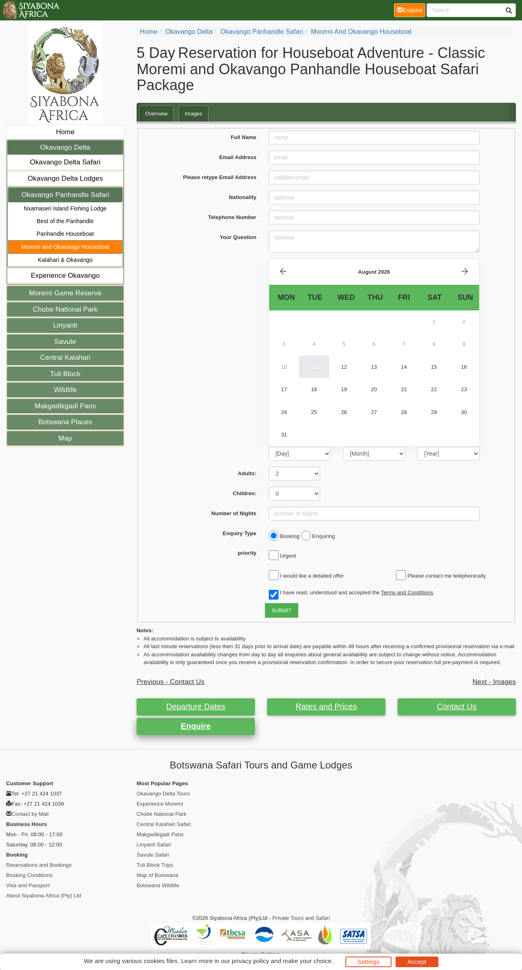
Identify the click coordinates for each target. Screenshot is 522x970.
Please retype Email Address (220, 177)
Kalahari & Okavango (65, 260)
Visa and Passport (28, 885)
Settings (368, 961)
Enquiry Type (240, 533)
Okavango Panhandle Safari (65, 195)
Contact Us (456, 706)
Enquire (195, 726)
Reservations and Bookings (39, 865)
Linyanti (65, 325)
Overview (156, 114)
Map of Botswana (157, 875)
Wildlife (65, 390)
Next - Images (494, 682)
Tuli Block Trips (155, 865)
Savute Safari (153, 855)
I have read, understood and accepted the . (352, 593)
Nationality (243, 197)
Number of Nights (234, 513)
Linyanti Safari (154, 845)
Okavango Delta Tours (163, 794)
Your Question (238, 237)
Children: (245, 493)
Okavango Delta (65, 147)
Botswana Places (65, 422)
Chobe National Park (65, 309)
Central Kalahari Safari (164, 824)
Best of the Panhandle (65, 221)
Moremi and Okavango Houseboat (65, 247)
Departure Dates (196, 706)
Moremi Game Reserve (65, 293)
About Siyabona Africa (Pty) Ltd (43, 895)
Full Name (244, 137)
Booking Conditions (29, 875)
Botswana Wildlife (158, 885)
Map (65, 438)
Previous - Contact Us (170, 682)
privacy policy (250, 960)
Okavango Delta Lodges (65, 178)
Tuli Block (65, 374)
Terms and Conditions (407, 592)
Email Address (238, 157)
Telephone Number (232, 217)
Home (65, 132)
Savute (65, 341)
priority (247, 553)
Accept (416, 961)
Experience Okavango (65, 275)
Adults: (247, 473)
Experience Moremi (160, 804)
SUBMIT (282, 610)
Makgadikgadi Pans (65, 406)
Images (193, 114)
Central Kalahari (65, 357)
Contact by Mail (30, 814)
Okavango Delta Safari (65, 162)
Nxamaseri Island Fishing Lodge (65, 208)
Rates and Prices (326, 706)
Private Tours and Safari (301, 918)
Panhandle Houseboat (65, 233)
